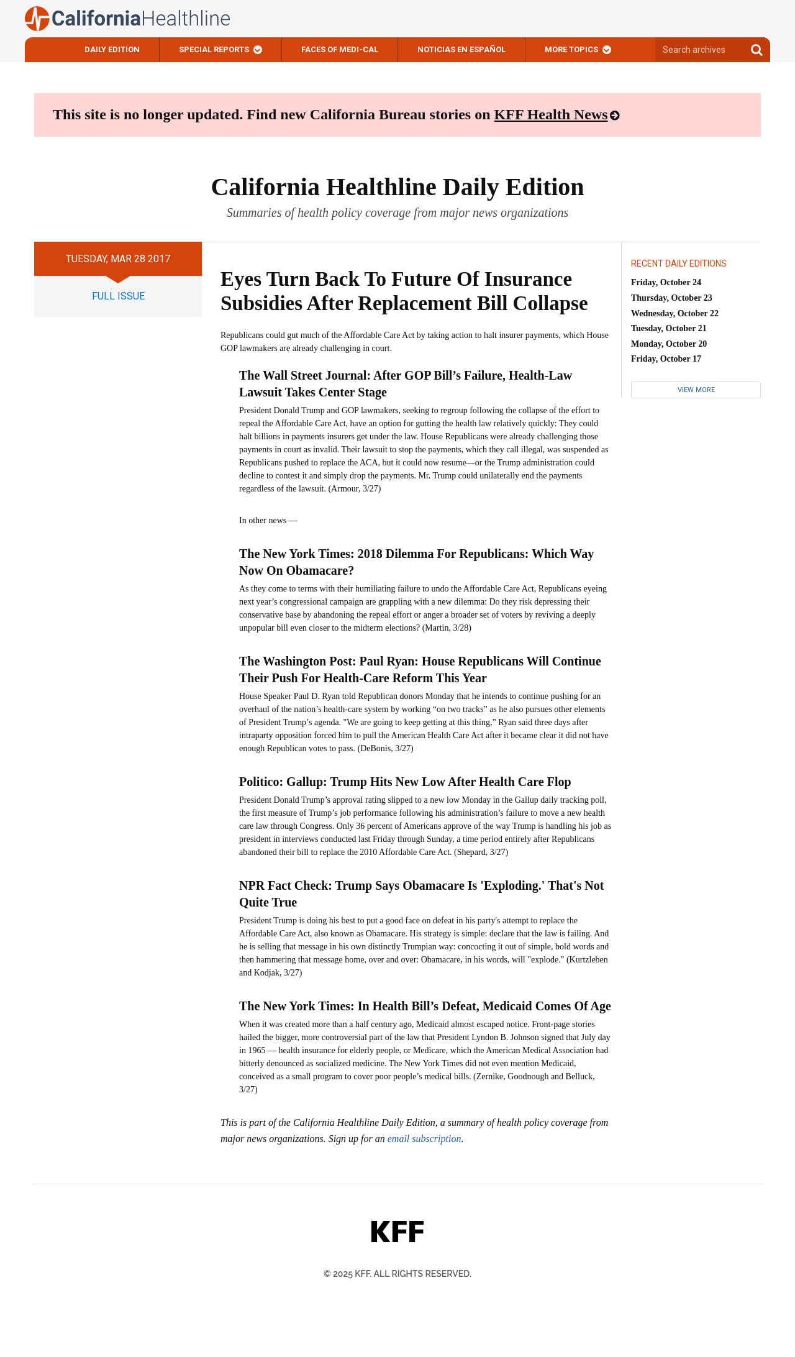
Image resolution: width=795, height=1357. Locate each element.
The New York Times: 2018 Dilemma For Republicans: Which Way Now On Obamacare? (416, 562)
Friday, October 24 (666, 282)
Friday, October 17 (666, 358)
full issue (118, 296)
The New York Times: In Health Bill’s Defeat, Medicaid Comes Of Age (425, 1006)
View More (696, 390)
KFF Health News (551, 114)
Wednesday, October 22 (675, 313)
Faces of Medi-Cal (339, 49)
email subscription (424, 1138)
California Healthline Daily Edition (397, 187)
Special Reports (214, 49)
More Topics (571, 49)
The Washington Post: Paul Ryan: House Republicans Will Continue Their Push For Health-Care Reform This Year (420, 669)
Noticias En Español (461, 49)
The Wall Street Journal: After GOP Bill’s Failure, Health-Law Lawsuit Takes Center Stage (405, 383)
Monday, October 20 (669, 344)
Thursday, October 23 (671, 298)
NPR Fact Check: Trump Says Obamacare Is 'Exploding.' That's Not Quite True (421, 894)
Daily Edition (112, 49)
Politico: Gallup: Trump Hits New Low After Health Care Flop (405, 781)
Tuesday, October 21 (669, 328)
